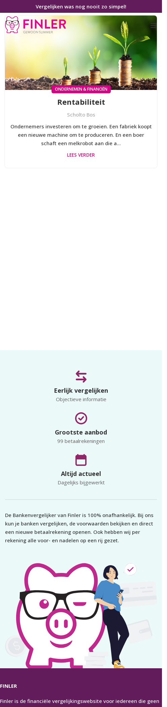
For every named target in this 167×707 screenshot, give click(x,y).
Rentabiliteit (81, 102)
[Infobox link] (35, 25)
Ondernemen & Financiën (81, 89)
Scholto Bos (81, 114)
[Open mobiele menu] (153, 25)
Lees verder (81, 155)
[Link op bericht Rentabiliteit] (81, 52)
